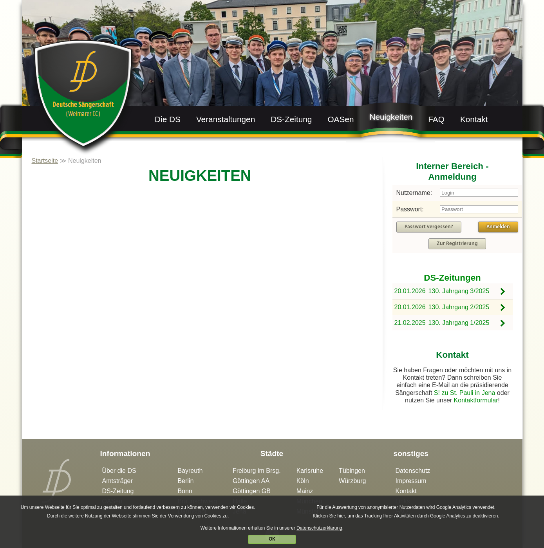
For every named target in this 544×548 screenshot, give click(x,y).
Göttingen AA (251, 481)
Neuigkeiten (390, 116)
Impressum (410, 481)
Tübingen (352, 470)
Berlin (185, 481)
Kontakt (474, 119)
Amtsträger (117, 481)
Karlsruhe (309, 470)
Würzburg (352, 481)
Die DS (168, 119)
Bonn (184, 491)
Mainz (304, 491)
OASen (340, 119)
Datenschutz (412, 470)
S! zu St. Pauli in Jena (464, 392)
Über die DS (119, 470)
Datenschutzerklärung (319, 528)
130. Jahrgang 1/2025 (459, 322)
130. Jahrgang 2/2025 (459, 307)
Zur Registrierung (457, 243)
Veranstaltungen (225, 119)
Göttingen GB (252, 491)
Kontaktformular (476, 400)
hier (339, 516)
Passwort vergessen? (429, 226)
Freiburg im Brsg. (257, 470)
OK (271, 539)
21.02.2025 (410, 322)
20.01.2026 (410, 291)
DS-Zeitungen (452, 278)
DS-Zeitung (291, 119)
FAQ (436, 119)
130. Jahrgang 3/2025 (459, 291)
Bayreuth (189, 470)
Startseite (45, 160)
